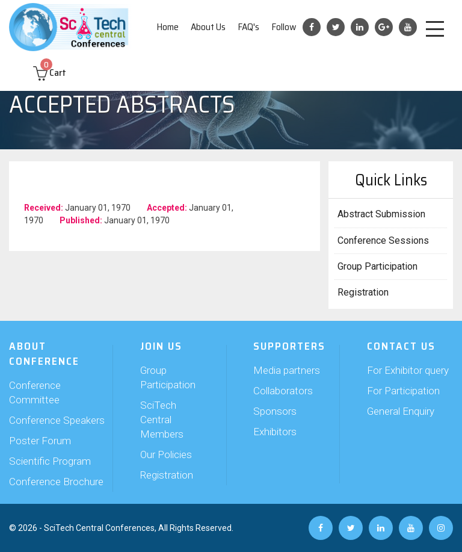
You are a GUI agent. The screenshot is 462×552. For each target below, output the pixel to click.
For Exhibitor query (408, 370)
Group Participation (377, 266)
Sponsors (275, 411)
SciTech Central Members (161, 419)
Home (167, 26)
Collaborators (283, 391)
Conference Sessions (383, 240)
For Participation (403, 391)
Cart (49, 72)
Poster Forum (40, 441)
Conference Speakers (57, 420)
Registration (363, 292)
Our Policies (166, 454)
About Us (208, 26)
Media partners (286, 370)
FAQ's (248, 26)
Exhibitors (275, 432)
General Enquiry (400, 411)
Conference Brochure (56, 482)
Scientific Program (50, 461)
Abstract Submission (381, 214)
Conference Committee (35, 392)
